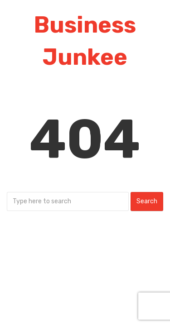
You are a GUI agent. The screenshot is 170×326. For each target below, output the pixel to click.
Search (146, 201)
